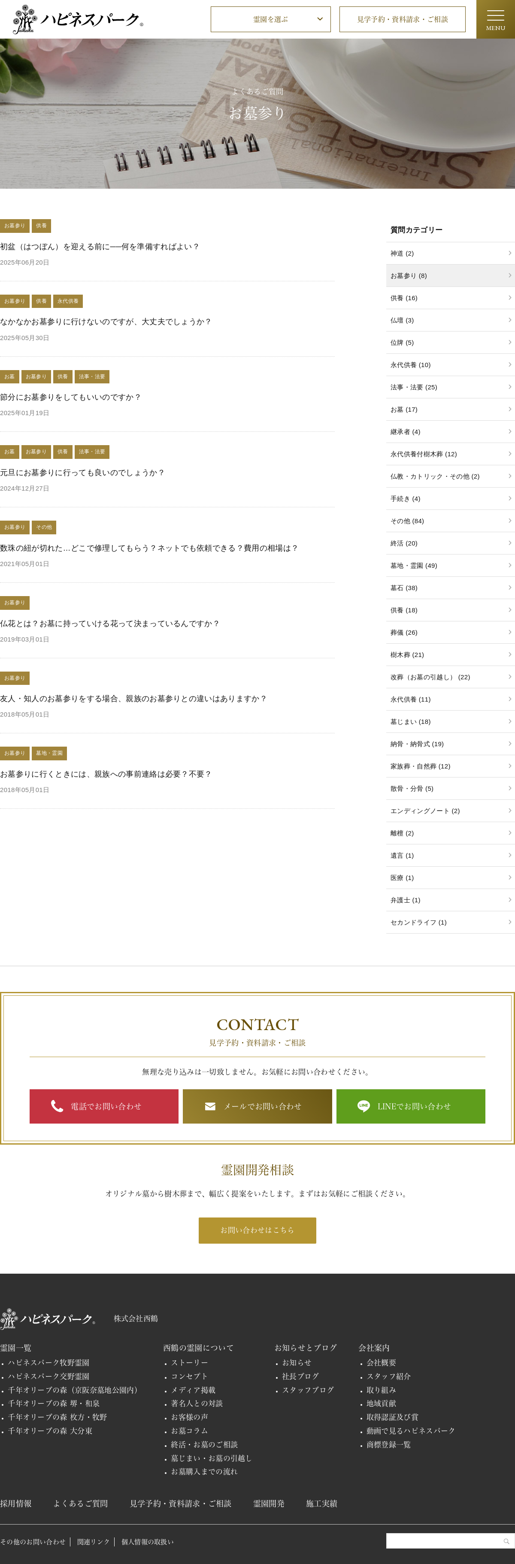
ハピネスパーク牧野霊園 (49, 1362)
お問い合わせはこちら (257, 1230)
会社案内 (374, 1348)
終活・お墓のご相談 (204, 1444)
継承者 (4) (406, 431)
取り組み (381, 1390)
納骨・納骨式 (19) (417, 743)
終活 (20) (404, 543)
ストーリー (189, 1362)
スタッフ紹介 (389, 1376)
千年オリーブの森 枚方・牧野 (57, 1417)
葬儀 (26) (404, 632)
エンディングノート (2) (425, 810)
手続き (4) (406, 498)
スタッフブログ (308, 1390)
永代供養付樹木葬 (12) (424, 454)
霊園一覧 (15, 1348)
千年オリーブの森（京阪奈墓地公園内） (75, 1390)
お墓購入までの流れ (204, 1471)
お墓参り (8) (409, 275)
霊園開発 (269, 1503)
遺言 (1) (402, 855)
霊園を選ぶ (270, 19)
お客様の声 (189, 1417)
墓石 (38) (404, 587)
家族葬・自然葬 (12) (421, 766)
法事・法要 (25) (414, 387)
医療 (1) (402, 877)
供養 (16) (404, 297)
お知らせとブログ (305, 1348)
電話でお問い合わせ (106, 1106)
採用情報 (15, 1503)
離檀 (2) (402, 833)
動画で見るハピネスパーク (411, 1430)
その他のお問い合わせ (33, 1542)
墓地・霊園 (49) (414, 565)
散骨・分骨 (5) (412, 788)
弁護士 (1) (406, 900)
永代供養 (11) (411, 699)
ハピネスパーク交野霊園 (49, 1376)
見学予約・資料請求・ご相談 (402, 19)
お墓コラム (189, 1430)
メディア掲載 (193, 1390)
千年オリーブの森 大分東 (50, 1430)
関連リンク (93, 1542)
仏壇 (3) (402, 320)
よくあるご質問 (80, 1503)
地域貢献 (381, 1403)
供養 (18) (404, 610)
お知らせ (297, 1362)
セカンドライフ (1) (419, 922)
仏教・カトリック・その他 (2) (435, 476)
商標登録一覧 (389, 1444)
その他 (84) (407, 520)
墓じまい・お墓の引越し (212, 1458)
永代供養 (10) (411, 364)
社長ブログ (300, 1376)
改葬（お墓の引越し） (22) (430, 677)
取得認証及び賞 (392, 1417)
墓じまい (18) (411, 721)
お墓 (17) (404, 409)
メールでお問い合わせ (263, 1106)
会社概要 (381, 1362)
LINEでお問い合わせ (414, 1106)
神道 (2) (402, 253)
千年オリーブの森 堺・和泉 (54, 1403)
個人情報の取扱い (147, 1542)
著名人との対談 (197, 1403)
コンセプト (189, 1376)
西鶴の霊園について (198, 1348)
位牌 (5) (402, 342)
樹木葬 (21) (407, 654)
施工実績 (321, 1503)
